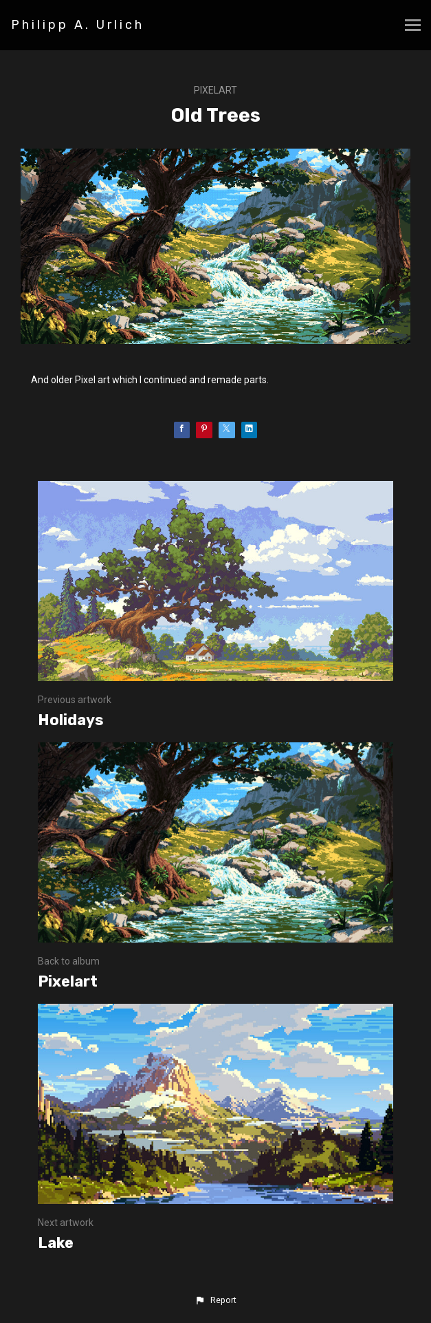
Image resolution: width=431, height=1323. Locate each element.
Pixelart (215, 90)
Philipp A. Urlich (77, 24)
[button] (215, 1300)
